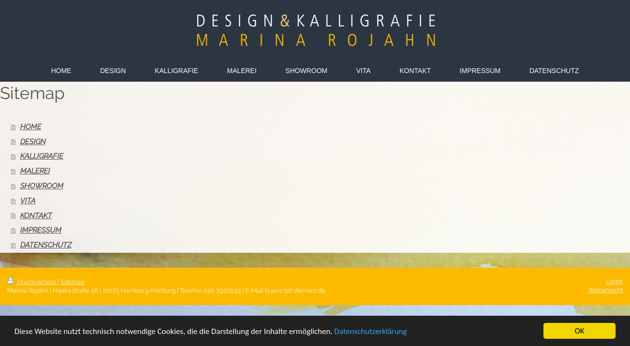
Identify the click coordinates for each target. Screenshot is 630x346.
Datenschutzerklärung (370, 332)
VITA (28, 201)
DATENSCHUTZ (46, 245)
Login (614, 281)
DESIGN (33, 141)
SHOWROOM (41, 186)
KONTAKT (36, 215)
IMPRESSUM (41, 230)
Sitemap (73, 281)
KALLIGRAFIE (41, 156)
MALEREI (35, 171)
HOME (30, 127)
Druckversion (32, 281)
